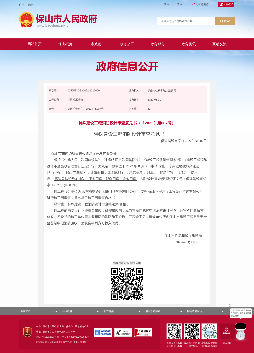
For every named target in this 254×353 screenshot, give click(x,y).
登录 (30, 4)
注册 (21, 4)
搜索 (225, 21)
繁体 (179, 4)
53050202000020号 (79, 336)
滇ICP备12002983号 (46, 336)
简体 (166, 4)
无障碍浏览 (202, 4)
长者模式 (228, 4)
